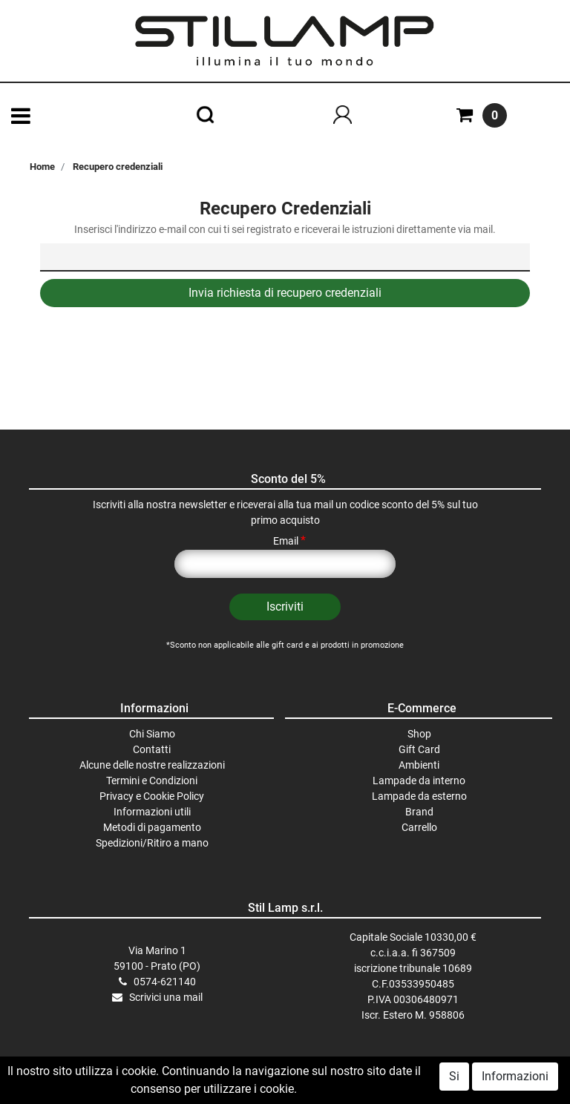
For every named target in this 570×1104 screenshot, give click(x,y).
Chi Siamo (152, 734)
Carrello (419, 827)
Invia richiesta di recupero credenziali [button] (285, 293)
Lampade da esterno (419, 796)
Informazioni (515, 1078)
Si (454, 1078)
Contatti (152, 749)
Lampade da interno (419, 780)
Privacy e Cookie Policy (151, 796)
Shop (419, 734)
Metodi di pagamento (152, 827)
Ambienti (419, 765)
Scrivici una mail (166, 997)
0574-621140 (165, 982)
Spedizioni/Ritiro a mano (152, 843)
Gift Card (419, 749)
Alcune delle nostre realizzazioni (152, 765)
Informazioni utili (152, 812)
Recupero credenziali (118, 166)
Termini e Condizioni (151, 780)
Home (42, 166)
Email (289, 541)
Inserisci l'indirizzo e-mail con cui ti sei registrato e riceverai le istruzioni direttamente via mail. (285, 229)
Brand (419, 812)
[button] (285, 607)
